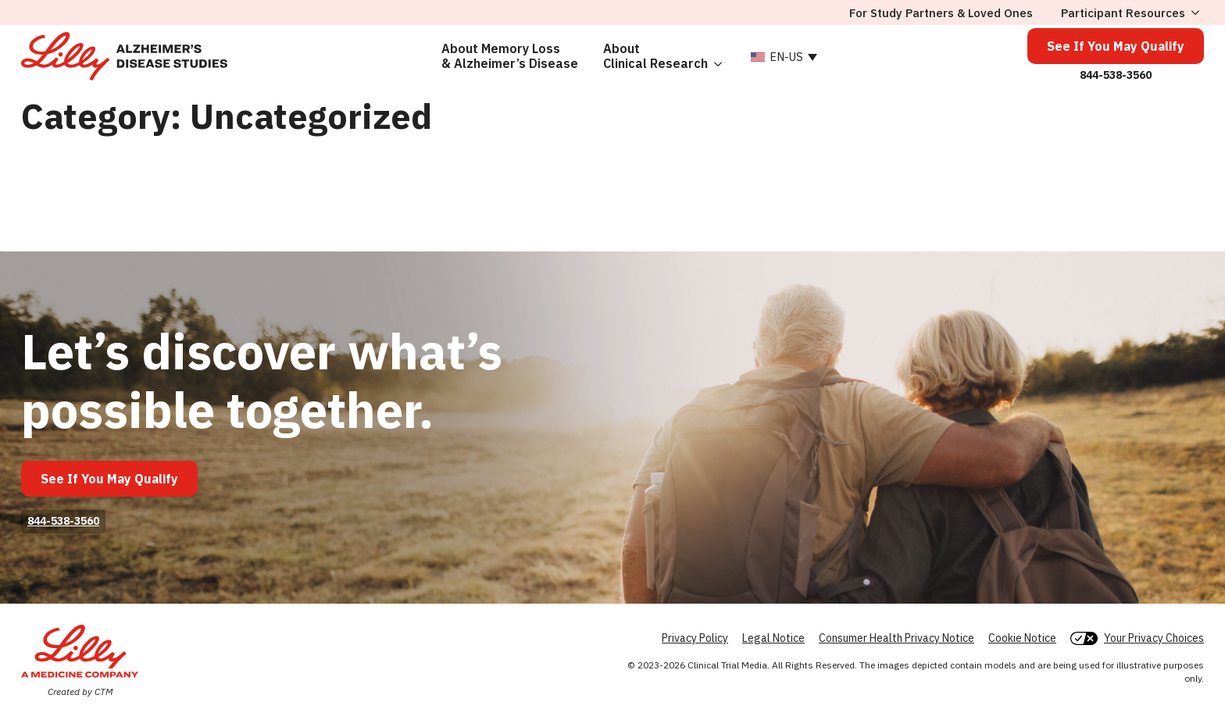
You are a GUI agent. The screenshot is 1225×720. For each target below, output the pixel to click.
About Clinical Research (655, 56)
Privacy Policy (695, 638)
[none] (782, 56)
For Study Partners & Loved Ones (941, 13)
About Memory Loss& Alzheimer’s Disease (509, 56)
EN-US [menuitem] (786, 56)
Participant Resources (1123, 13)
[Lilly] (79, 651)
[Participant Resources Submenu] (1194, 12)
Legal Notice (773, 638)
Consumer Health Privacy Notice (896, 638)
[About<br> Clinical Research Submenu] (721, 56)
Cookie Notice (1022, 638)
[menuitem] (782, 56)
